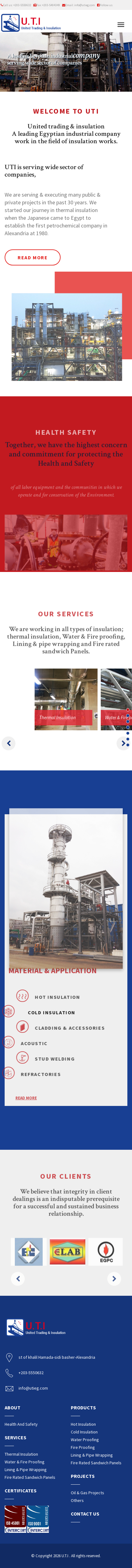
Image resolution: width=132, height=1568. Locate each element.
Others (77, 1500)
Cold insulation (84, 1432)
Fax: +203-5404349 (46, 5)
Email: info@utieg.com (78, 5)
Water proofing (85, 1439)
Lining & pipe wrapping (26, 1469)
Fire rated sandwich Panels (30, 1477)
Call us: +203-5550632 (16, 5)
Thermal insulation (21, 1454)
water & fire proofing (25, 1462)
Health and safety (21, 1424)
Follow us (105, 5)
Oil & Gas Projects (87, 1492)
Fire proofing (83, 1447)
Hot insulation (83, 1424)
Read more (33, 257)
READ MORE (26, 1121)
